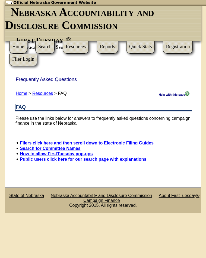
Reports (107, 46)
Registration (178, 46)
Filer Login (23, 59)
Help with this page (174, 94)
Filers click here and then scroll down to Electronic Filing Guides (87, 143)
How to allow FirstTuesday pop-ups (56, 153)
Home (18, 46)
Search (45, 46)
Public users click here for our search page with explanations (83, 159)
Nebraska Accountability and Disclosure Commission (101, 195)
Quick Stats (140, 46)
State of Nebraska (26, 195)
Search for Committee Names (50, 148)
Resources (76, 46)
